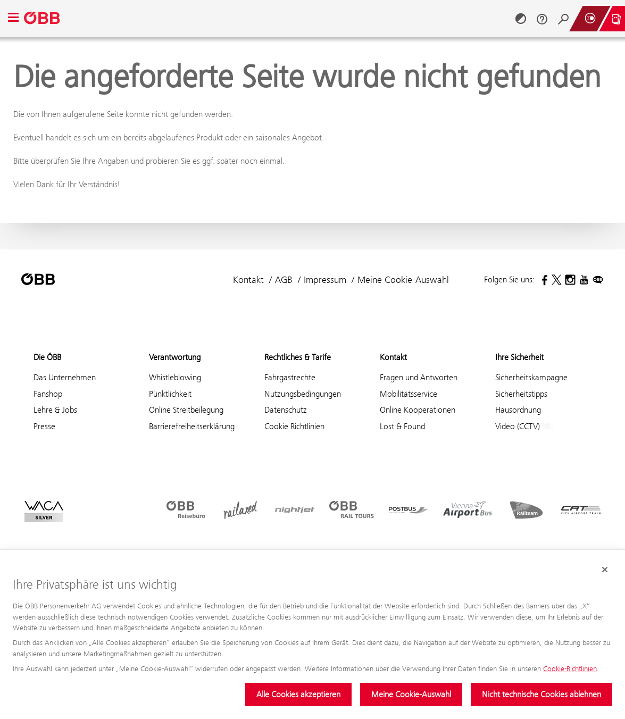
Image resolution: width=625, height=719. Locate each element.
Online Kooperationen (417, 410)
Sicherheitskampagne (531, 377)
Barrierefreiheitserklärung (192, 426)
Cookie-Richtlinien (570, 668)
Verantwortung (175, 357)
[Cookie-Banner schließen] (604, 570)
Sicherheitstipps (521, 394)
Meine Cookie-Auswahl (411, 694)
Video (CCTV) (524, 426)
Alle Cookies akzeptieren (298, 694)
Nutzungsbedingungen (302, 394)
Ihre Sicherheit (519, 357)
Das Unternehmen (65, 377)
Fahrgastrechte (289, 377)
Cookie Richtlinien (294, 426)
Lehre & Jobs (55, 410)
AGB (284, 279)
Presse (44, 426)
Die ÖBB (47, 357)
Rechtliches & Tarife (297, 357)
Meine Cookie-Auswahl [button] (403, 279)
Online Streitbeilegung (186, 410)
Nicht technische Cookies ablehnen (541, 694)
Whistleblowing (175, 377)
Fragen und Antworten (418, 377)
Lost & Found (402, 426)
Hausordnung (518, 410)
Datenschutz (285, 410)
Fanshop (48, 394)
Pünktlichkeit (170, 394)
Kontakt (248, 279)
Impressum (325, 279)
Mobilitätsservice (408, 394)
